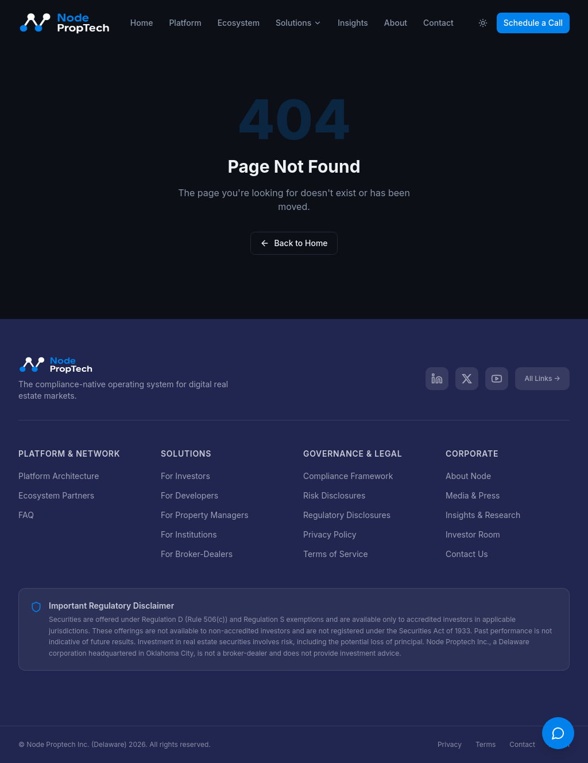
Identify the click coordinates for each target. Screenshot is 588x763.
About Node (468, 476)
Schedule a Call (533, 23)
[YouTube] (496, 378)
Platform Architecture (58, 476)
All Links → (542, 378)
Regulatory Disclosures (346, 515)
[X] (466, 378)
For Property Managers (205, 515)
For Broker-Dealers (197, 554)
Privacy (450, 744)
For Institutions (189, 534)
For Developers (189, 495)
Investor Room (473, 534)
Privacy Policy (330, 534)
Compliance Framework (348, 476)
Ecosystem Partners (56, 495)
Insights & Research (483, 515)
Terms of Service (335, 554)
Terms (485, 744)
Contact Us (467, 554)
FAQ (26, 515)
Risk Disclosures (334, 495)
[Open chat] (558, 733)
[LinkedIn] (436, 378)
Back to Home (293, 243)
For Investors (185, 476)
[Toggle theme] (483, 23)
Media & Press (473, 495)
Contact (522, 744)
